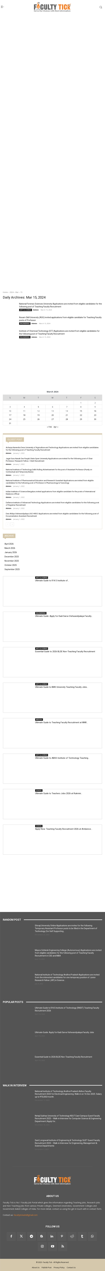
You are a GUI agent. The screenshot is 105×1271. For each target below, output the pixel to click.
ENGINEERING (25, 323)
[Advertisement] (52, 34)
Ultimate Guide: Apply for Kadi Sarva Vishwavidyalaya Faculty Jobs (64, 1032)
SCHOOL (39, 790)
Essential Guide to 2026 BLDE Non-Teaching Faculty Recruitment (65, 651)
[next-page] (12, 524)
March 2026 (10, 548)
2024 (12, 292)
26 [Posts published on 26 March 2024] (38, 419)
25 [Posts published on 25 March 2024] (24, 419)
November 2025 (12, 561)
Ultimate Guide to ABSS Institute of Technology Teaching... (62, 758)
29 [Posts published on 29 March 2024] (81, 419)
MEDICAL (39, 719)
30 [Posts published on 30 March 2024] (95, 419)
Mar (17, 292)
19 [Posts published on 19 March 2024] (38, 415)
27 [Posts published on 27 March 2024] (52, 419)
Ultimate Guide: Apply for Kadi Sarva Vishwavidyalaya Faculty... (64, 616)
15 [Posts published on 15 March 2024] (81, 411)
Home (5, 292)
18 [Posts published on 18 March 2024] (24, 415)
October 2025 (11, 565)
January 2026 (11, 552)
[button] (95, 7)
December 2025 (12, 556)
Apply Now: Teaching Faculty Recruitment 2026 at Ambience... (63, 829)
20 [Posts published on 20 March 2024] (52, 415)
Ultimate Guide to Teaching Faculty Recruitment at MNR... (61, 722)
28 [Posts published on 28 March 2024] (67, 419)
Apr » (56, 426)
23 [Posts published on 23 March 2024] (95, 415)
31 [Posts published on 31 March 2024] (10, 423)
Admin (36, 310)
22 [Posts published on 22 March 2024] (81, 415)
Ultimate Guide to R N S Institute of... (52, 580)
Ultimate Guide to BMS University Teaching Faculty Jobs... (61, 687)
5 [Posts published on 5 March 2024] (38, 406)
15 (21, 292)
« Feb (49, 426)
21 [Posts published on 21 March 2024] (67, 415)
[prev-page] (7, 524)
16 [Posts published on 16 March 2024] (95, 411)
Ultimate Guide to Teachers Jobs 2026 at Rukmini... (58, 793)
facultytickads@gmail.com (26, 1215)
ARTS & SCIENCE (25, 310)
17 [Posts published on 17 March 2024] (10, 415)
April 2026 (9, 544)
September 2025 (12, 569)
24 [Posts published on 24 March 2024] (10, 419)
